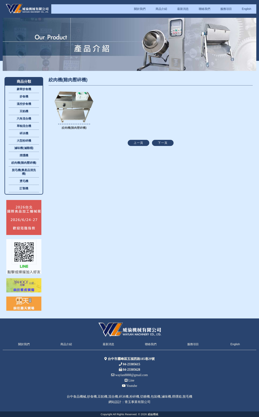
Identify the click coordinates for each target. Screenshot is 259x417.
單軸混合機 (24, 125)
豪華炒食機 (24, 89)
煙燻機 (24, 155)
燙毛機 (24, 181)
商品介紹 (161, 8)
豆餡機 (24, 111)
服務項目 (226, 8)
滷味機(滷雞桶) (23, 148)
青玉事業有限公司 (138, 402)
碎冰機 (24, 133)
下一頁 (163, 142)
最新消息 (183, 8)
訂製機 (24, 188)
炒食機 (24, 96)
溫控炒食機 (24, 103)
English (246, 8)
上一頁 (138, 142)
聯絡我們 (204, 8)
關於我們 (140, 8)
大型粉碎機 (24, 140)
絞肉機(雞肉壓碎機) (23, 162)
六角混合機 (24, 118)
